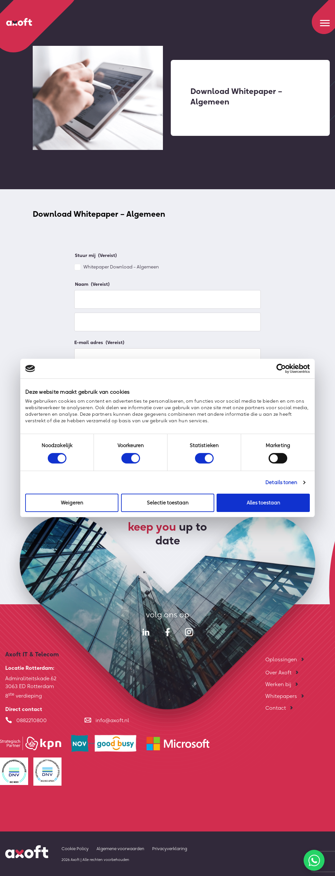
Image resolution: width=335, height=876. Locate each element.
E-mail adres (99, 342)
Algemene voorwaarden (120, 848)
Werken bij (278, 684)
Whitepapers (281, 696)
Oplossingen (281, 659)
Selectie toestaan (167, 503)
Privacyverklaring (169, 848)
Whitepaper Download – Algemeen (121, 267)
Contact (275, 707)
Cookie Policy (75, 848)
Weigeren (72, 503)
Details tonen (281, 482)
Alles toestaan (263, 503)
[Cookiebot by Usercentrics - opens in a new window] (281, 369)
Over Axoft (278, 672)
